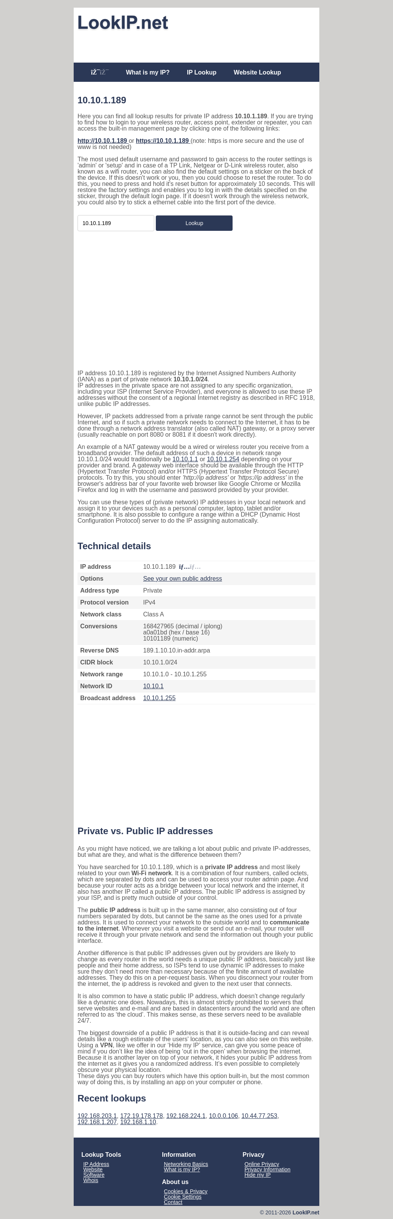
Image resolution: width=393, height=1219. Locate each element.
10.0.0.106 (223, 1116)
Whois (90, 1180)
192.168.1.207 (97, 1122)
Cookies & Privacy (186, 1191)
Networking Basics (186, 1164)
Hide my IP (257, 1175)
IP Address (96, 1164)
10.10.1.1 (185, 459)
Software (93, 1175)
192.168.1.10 (138, 1122)
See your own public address (182, 578)
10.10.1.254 (223, 459)
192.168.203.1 (97, 1116)
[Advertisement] (196, 44)
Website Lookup (257, 72)
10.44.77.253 (259, 1116)
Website (92, 1169)
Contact (173, 1202)
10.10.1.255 (159, 698)
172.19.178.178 (141, 1116)
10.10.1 (153, 686)
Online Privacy (261, 1164)
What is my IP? (148, 72)
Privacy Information (267, 1169)
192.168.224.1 (185, 1116)
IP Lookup (201, 72)
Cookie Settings (182, 1197)
